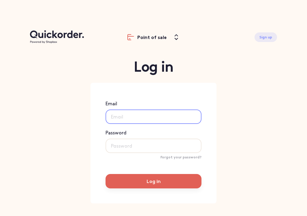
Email (153, 112)
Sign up (265, 37)
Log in (154, 181)
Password (153, 141)
